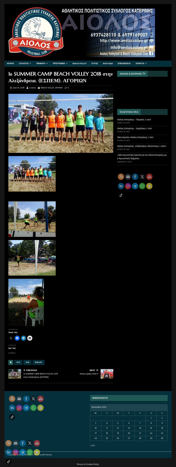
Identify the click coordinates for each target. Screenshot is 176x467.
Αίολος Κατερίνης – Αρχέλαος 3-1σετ (134, 128)
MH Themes (47, 454)
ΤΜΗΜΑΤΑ (40, 63)
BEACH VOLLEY (80, 63)
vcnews (32, 88)
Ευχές (94, 63)
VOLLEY (38, 362)
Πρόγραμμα (59, 63)
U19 (27, 362)
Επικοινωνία (124, 63)
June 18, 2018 (18, 88)
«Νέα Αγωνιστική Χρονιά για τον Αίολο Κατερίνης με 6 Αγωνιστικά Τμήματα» (142, 156)
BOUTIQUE (108, 63)
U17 (18, 362)
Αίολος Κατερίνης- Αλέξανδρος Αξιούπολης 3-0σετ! (141, 146)
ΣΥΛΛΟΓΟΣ (24, 63)
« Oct (92, 445)
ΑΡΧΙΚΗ (10, 63)
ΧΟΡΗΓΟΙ (140, 63)
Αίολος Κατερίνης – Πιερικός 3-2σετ (134, 120)
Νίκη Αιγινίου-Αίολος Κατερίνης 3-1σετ (135, 137)
